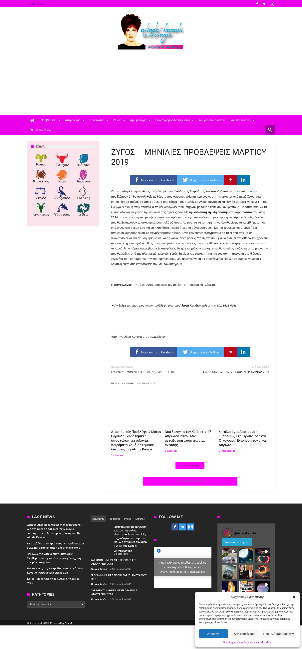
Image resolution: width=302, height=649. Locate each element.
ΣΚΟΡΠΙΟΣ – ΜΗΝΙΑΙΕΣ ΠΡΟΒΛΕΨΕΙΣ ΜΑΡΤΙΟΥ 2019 (147, 369)
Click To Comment (189, 481)
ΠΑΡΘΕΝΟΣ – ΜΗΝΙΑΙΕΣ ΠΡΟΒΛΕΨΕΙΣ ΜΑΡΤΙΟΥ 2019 (232, 369)
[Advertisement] (151, 85)
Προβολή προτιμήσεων (278, 633)
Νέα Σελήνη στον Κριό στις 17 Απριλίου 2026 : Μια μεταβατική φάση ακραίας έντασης (188, 438)
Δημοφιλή (98, 518)
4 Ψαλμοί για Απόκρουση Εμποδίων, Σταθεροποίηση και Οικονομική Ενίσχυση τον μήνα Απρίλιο (242, 438)
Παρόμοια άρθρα (123, 383)
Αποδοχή (213, 633)
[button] (294, 597)
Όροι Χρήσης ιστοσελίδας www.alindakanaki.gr (247, 642)
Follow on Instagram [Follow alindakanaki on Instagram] (237, 542)
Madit (68, 623)
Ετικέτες (140, 518)
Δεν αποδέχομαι (244, 633)
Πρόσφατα (114, 518)
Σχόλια (127, 518)
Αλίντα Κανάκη (123, 550)
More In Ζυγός (147, 383)
